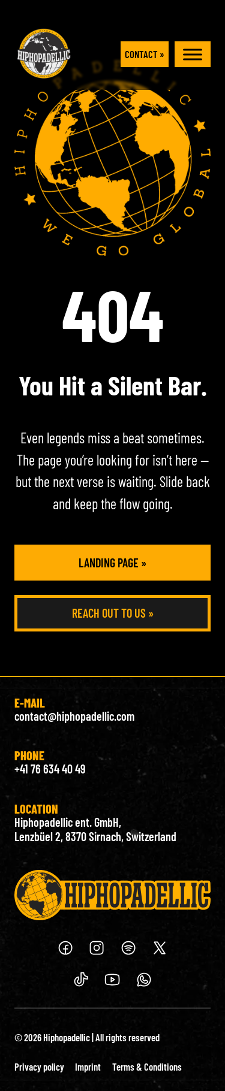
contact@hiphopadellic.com (74, 716)
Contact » (144, 54)
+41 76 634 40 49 (50, 768)
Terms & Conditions (147, 1066)
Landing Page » (112, 562)
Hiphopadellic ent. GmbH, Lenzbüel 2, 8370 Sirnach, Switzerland (95, 829)
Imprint (88, 1066)
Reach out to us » (113, 613)
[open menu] (193, 54)
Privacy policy (39, 1066)
